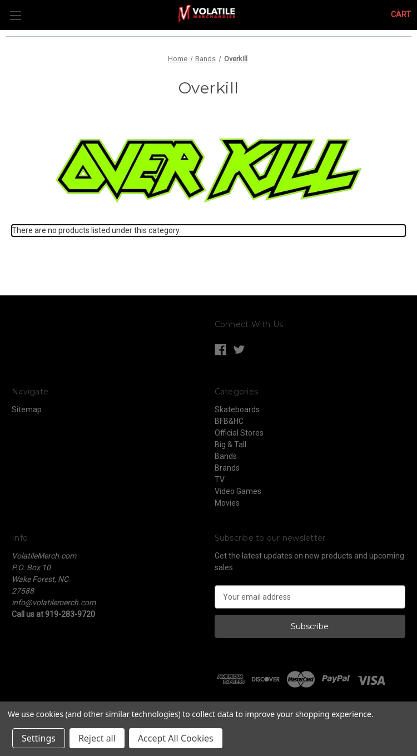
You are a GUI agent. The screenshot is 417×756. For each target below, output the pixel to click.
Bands (226, 456)
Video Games (238, 491)
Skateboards (237, 409)
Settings (39, 738)
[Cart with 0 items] (401, 14)
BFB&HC (229, 421)
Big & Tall (230, 444)
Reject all (97, 738)
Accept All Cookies (176, 738)
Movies (227, 502)
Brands (227, 467)
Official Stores (239, 432)
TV (220, 479)
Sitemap (27, 409)
